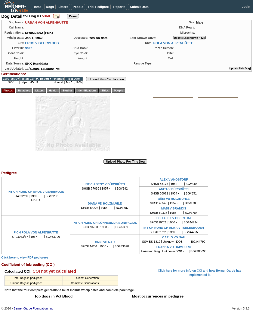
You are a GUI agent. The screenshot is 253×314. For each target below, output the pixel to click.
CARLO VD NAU (173, 237)
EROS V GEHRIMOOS (42, 43)
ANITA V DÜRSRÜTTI (174, 189)
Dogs (50, 7)
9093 (28, 48)
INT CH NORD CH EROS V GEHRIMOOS (36, 191)
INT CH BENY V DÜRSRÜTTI (105, 184)
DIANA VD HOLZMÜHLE (105, 203)
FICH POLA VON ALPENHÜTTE (36, 232)
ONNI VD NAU (105, 242)
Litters (63, 7)
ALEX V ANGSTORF (174, 179)
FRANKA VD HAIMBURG (173, 247)
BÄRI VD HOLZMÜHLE (174, 198)
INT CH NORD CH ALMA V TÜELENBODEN (174, 227)
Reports (119, 7)
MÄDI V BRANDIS (173, 208)
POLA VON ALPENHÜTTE (173, 43)
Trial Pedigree (98, 7)
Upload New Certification (106, 79)
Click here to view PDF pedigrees (24, 257)
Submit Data (139, 7)
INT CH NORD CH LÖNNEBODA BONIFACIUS (105, 222)
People (78, 7)
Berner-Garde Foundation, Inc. (34, 308)
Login (245, 6)
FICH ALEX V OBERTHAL (174, 218)
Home (37, 7)
